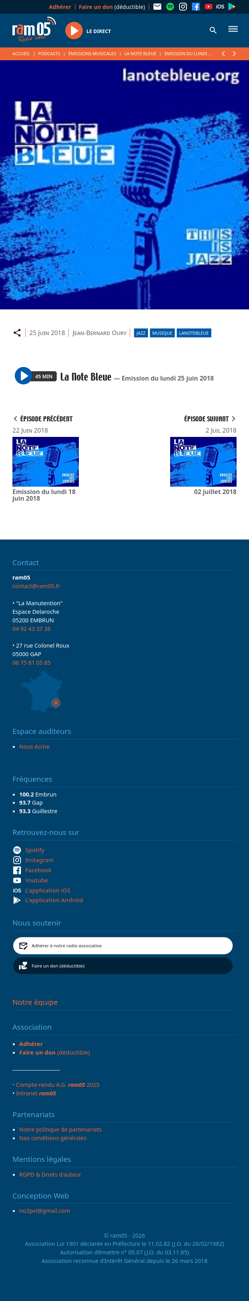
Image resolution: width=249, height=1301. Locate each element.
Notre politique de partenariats (60, 1129)
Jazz (140, 333)
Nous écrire (34, 746)
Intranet (36, 1093)
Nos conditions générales (53, 1138)
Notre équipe (35, 1002)
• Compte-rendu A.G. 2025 (55, 1084)
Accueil (21, 53)
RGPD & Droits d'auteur (50, 1174)
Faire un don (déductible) (58, 966)
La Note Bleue (140, 53)
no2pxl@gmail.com (44, 1210)
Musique (162, 333)
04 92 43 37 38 (31, 628)
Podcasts (49, 53)
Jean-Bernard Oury (100, 332)
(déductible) (112, 6)
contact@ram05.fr (36, 586)
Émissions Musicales (92, 53)
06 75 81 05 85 (31, 662)
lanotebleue (194, 333)
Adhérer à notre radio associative (67, 945)
